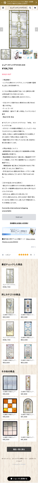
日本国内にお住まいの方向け (19, 223)
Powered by (19, 464)
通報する (33, 247)
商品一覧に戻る (19, 449)
